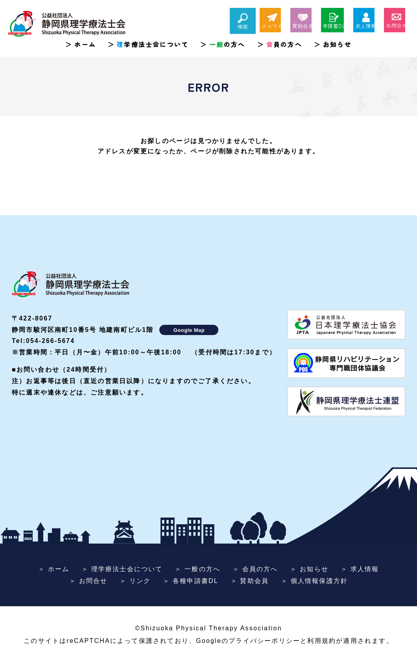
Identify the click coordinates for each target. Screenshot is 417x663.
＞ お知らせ (309, 569)
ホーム (85, 44)
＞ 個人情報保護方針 (314, 580)
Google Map (189, 330)
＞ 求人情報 (360, 569)
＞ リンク (135, 580)
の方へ (227, 44)
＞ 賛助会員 (250, 580)
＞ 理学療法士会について (122, 569)
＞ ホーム (53, 569)
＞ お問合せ (88, 580)
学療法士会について (152, 44)
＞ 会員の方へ (255, 569)
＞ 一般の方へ (197, 569)
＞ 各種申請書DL (190, 580)
